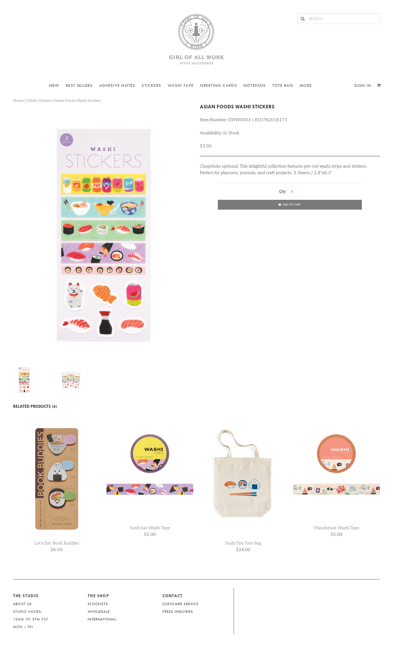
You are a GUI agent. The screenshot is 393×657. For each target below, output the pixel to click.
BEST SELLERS (79, 85)
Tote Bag (282, 85)
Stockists (98, 604)
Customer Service (180, 604)
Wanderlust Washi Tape (336, 527)
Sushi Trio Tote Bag (243, 543)
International (102, 619)
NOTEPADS (254, 85)
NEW (54, 85)
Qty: (282, 191)
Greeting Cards (218, 85)
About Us (22, 604)
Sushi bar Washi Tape (150, 527)
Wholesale (99, 612)
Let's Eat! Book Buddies (56, 543)
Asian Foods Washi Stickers (237, 106)
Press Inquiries (177, 612)
